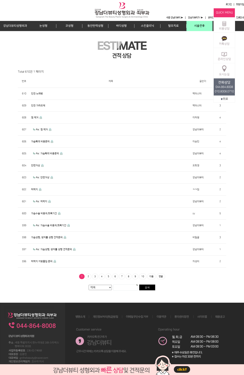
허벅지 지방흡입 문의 (42, 261)
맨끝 (161, 276)
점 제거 (35, 117)
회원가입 (240, 4)
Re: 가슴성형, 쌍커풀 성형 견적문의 (54, 249)
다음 (151, 276)
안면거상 (36, 165)
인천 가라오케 (38, 105)
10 (142, 276)
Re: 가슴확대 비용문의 (48, 153)
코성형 (69, 25)
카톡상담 (224, 40)
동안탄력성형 (95, 25)
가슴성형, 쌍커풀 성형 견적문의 (47, 237)
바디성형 (121, 25)
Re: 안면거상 (43, 177)
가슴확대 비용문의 (40, 141)
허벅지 (34, 189)
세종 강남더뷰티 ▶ (174, 17)
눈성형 (43, 25)
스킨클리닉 (147, 25)
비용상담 (224, 24)
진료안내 (240, 17)
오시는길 (224, 70)
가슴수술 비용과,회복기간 (44, 213)
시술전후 (199, 25)
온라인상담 (224, 55)
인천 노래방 (37, 93)
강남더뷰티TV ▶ (195, 17)
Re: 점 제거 (42, 129)
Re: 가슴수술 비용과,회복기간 (51, 225)
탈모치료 (173, 25)
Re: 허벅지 (42, 201)
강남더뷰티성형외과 (15, 25)
